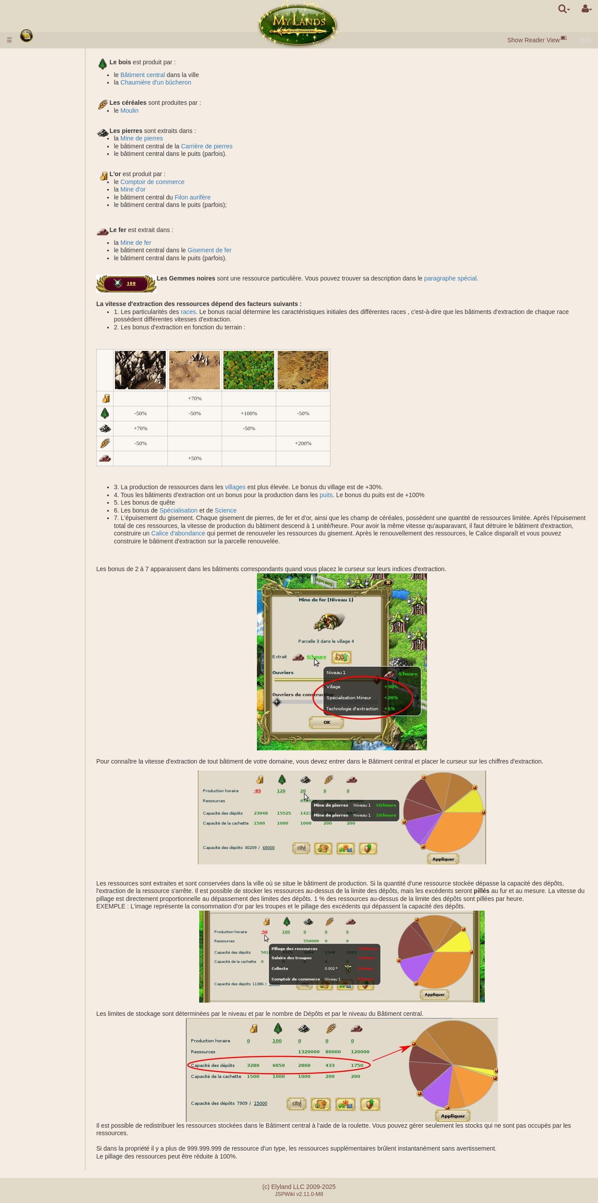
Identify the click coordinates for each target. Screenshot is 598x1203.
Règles (34, 57)
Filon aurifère (237, 197)
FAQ (30, 691)
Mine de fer (179, 242)
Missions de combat (53, 339)
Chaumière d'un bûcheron (199, 82)
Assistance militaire (68, 378)
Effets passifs (60, 493)
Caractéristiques (64, 185)
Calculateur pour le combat (78, 393)
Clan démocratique (68, 594)
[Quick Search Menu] (564, 9)
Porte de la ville (63, 147)
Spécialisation (222, 510)
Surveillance (58, 447)
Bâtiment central (186, 74)
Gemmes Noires (64, 123)
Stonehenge (41, 324)
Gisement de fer (253, 250)
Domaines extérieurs (52, 231)
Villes (32, 100)
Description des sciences (76, 200)
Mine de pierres (185, 138)
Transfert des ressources (76, 455)
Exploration (57, 431)
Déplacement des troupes (77, 462)
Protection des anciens (58, 332)
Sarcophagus (60, 301)
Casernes (55, 285)
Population (38, 131)
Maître (33, 616)
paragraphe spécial (494, 278)
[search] (564, 9)
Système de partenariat (56, 706)
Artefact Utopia (44, 632)
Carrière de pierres (251, 146)
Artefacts (37, 532)
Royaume (38, 224)
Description (57, 177)
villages (279, 487)
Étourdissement (45, 555)
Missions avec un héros (59, 401)
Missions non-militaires (58, 416)
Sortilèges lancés (65, 516)
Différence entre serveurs (58, 683)
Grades (52, 347)
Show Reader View (533, 40)
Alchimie (53, 208)
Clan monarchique (67, 586)
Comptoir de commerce (196, 181)
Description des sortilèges (77, 509)
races (232, 311)
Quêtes (34, 655)
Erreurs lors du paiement (58, 698)
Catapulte (55, 609)
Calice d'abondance (312, 533)
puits (370, 494)
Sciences (36, 193)
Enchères (55, 162)
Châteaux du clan (49, 601)
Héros (33, 470)
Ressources (40, 116)
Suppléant (56, 570)
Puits (49, 239)
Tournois (36, 624)
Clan (30, 578)
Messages (38, 663)
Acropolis (54, 308)
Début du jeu (43, 85)
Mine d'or (176, 189)
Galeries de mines (67, 247)
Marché (52, 154)
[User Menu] (587, 9)
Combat (52, 385)
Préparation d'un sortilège (77, 524)
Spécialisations (62, 216)
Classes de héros (48, 478)
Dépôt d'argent (44, 65)
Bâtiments (39, 139)
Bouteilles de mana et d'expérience (72, 547)
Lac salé (53, 254)
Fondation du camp (68, 409)
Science (270, 510)
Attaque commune (67, 370)
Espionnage (58, 424)
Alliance (35, 563)
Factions (53, 362)
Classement (58, 354)
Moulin (173, 110)
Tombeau (54, 293)
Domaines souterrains (54, 277)
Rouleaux (37, 539)
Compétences (44, 486)
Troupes (36, 169)
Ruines (34, 316)
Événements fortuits (51, 647)
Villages (52, 108)
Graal (49, 262)
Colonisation (59, 439)
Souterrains (41, 270)
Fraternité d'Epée (49, 640)
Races (33, 92)
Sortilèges (39, 501)
